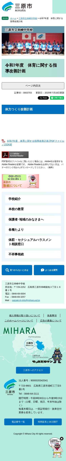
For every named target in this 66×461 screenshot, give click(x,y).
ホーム (13, 18)
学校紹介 (15, 199)
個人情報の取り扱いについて (24, 315)
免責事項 (52, 315)
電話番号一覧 (18, 422)
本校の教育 (16, 209)
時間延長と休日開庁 (48, 422)
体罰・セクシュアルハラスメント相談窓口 (30, 242)
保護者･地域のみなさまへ (26, 219)
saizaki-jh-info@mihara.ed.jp (26, 300)
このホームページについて (19, 320)
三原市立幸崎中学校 (28, 18)
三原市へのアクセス (33, 370)
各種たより (16, 229)
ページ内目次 (33, 85)
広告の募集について (51, 320)
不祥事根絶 (16, 254)
